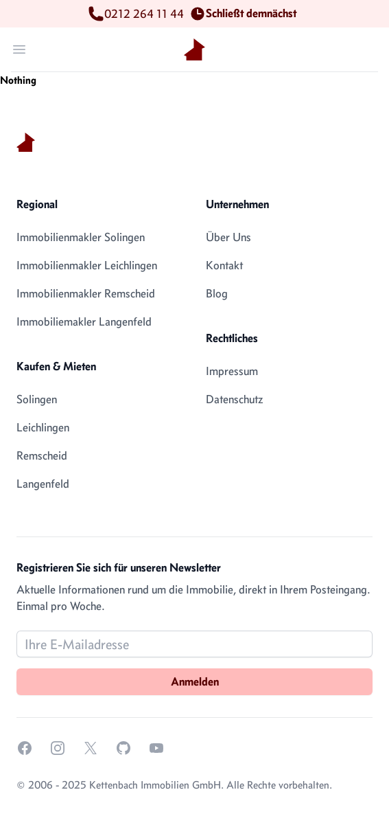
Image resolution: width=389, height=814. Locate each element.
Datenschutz (234, 399)
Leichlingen (42, 427)
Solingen (36, 399)
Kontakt (224, 265)
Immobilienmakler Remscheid (85, 293)
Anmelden (195, 681)
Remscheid (41, 455)
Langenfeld (42, 483)
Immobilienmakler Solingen (80, 237)
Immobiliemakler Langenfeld (84, 321)
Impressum (232, 370)
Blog (217, 293)
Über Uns (228, 237)
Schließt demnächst (245, 13)
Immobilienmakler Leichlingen (86, 265)
